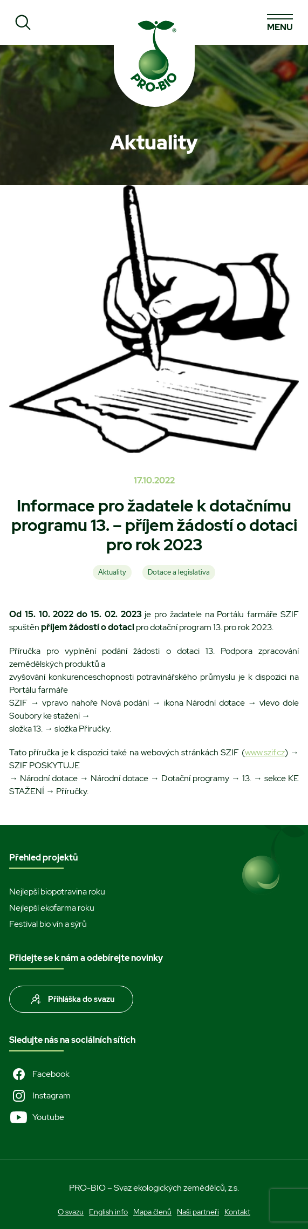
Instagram (40, 1096)
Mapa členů (152, 1212)
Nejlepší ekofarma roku (51, 907)
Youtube (36, 1117)
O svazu (71, 1212)
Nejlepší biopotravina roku (57, 891)
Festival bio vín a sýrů (48, 924)
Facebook (39, 1074)
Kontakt (237, 1212)
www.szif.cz (265, 752)
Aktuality (112, 572)
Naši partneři (198, 1212)
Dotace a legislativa (179, 572)
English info (108, 1212)
